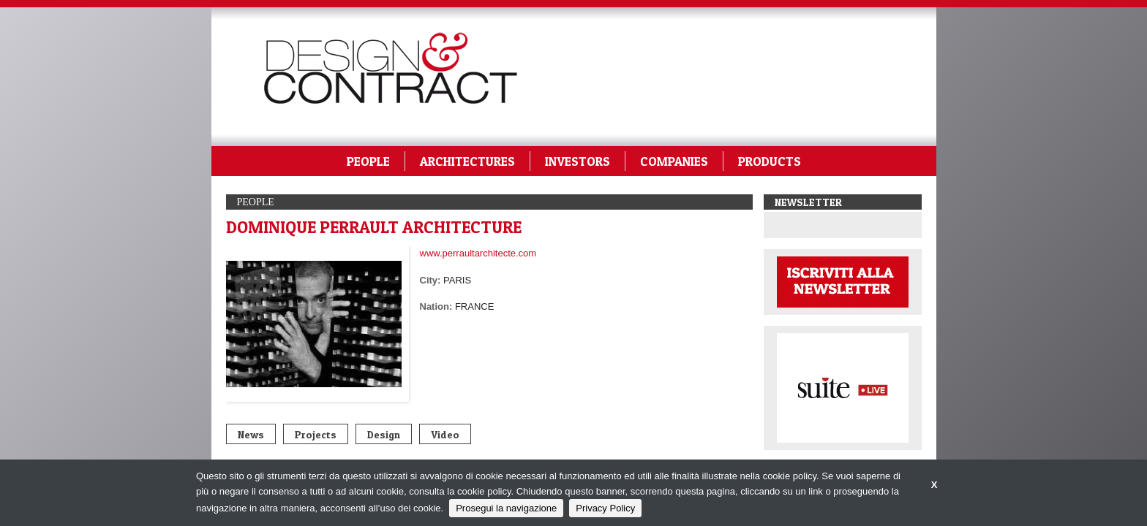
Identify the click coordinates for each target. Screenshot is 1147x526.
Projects (315, 434)
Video (445, 434)
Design (383, 434)
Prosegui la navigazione (506, 508)
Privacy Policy (605, 508)
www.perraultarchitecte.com (478, 253)
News (251, 434)
